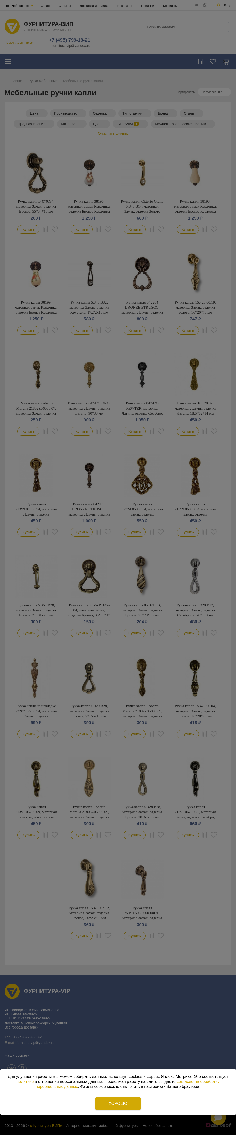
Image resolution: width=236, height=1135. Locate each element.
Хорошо (118, 1103)
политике (25, 1081)
